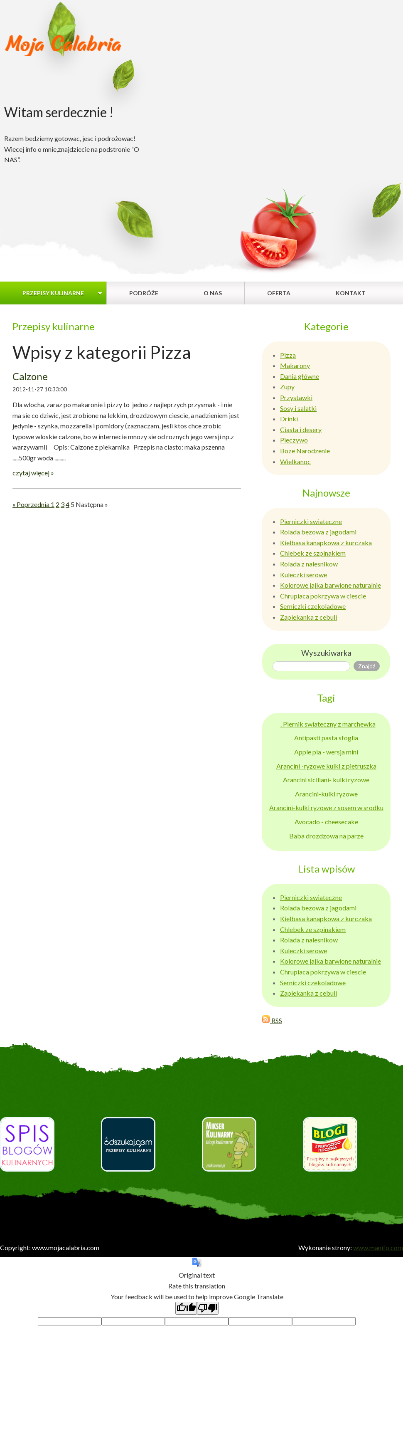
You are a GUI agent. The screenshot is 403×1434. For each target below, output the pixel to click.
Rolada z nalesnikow (309, 564)
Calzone (30, 376)
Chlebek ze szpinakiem (313, 553)
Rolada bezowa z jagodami (318, 532)
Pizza (288, 355)
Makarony (295, 365)
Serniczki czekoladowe (313, 606)
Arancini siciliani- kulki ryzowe (326, 780)
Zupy (287, 387)
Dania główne (299, 376)
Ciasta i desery (301, 429)
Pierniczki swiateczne (311, 521)
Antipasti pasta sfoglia (326, 738)
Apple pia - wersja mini (326, 752)
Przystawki (296, 397)
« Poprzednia (31, 504)
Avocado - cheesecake (326, 822)
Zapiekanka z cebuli (308, 617)
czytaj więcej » (33, 473)
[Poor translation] (208, 1308)
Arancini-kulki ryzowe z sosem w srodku (326, 807)
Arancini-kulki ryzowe (326, 794)
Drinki (289, 419)
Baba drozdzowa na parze (326, 836)
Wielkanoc (295, 461)
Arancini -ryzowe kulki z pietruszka (326, 766)
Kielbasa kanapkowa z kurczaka (326, 542)
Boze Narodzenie (305, 451)
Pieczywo (294, 440)
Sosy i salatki (298, 408)
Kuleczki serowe (303, 575)
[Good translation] (186, 1308)
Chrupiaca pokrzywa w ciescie (323, 596)
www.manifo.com (378, 1247)
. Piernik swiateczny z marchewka (328, 724)
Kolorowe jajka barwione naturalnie (330, 585)
